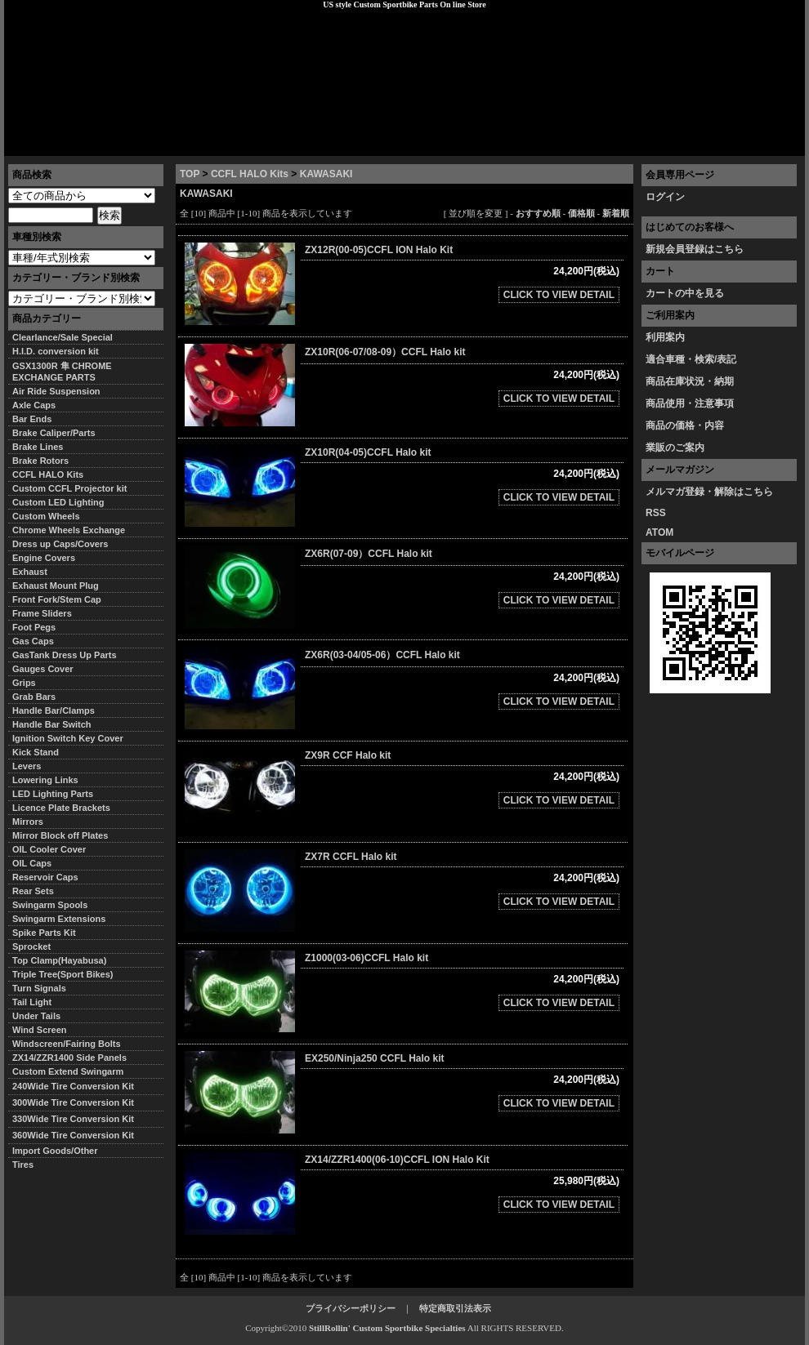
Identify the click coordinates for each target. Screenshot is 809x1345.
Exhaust (29, 572)
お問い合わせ (763, 143)
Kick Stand (35, 752)
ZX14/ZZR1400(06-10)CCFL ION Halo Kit (397, 1159)
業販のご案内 (675, 447)
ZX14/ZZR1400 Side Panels (69, 1057)
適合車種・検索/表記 (691, 359)
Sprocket (31, 946)
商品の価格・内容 (685, 425)
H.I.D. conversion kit (55, 351)
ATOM (659, 532)
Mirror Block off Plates (60, 835)
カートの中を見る (685, 293)
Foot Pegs (34, 627)
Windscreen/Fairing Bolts (66, 1044)
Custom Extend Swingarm (67, 1071)
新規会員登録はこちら (695, 249)
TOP (189, 174)
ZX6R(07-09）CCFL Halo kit (368, 553)
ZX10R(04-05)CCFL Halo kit (368, 452)
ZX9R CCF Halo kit (348, 755)
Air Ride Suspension (56, 391)
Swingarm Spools (49, 905)
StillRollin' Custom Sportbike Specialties (387, 1328)
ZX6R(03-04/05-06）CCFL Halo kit (382, 655)
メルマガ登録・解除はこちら (709, 491)
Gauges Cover (43, 669)
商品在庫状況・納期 (690, 381)
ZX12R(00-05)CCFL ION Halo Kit (379, 250)
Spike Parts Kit (44, 932)
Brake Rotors (40, 460)
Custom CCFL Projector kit (69, 488)
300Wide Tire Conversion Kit (77, 1102)
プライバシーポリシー (234, 143)
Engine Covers (43, 558)
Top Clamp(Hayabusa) (59, 960)
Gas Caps (33, 641)
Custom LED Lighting (58, 502)
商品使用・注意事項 (690, 403)
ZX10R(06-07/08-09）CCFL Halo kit (385, 352)
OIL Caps (31, 863)
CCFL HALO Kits (249, 174)
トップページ (45, 143)
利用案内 (665, 337)
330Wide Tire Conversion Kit (77, 1119)
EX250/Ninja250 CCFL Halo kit (375, 1058)
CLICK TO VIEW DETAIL (559, 295)
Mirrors (27, 821)
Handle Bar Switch (52, 724)
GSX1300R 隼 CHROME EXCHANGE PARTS (62, 371)
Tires (23, 1164)
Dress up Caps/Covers (60, 544)
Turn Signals (39, 988)
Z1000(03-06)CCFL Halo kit (366, 958)
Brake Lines (37, 447)
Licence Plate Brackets (61, 808)
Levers (26, 766)
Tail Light (31, 1002)
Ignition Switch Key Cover (67, 738)
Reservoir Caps (45, 877)
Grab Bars (34, 696)
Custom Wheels (46, 516)
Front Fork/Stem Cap (56, 599)
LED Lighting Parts (52, 794)
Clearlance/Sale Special (62, 337)
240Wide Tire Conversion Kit (77, 1086)
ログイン (665, 197)
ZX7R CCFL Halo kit (350, 856)
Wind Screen (39, 1030)
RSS (656, 513)
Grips (24, 683)
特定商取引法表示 (455, 1308)
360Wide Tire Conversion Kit (77, 1135)
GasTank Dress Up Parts (64, 655)
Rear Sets (33, 891)
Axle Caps (34, 405)
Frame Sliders (42, 613)
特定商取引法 (130, 143)
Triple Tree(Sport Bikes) (62, 974)
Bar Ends (31, 419)
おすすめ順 (538, 213)
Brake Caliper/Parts (54, 433)
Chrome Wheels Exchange (68, 530)
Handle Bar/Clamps (53, 710)
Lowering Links (45, 780)
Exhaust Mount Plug (55, 585)
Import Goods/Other (55, 1151)
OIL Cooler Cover (49, 849)
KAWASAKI (326, 174)
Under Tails (36, 1016)
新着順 (615, 213)
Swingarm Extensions (58, 919)
